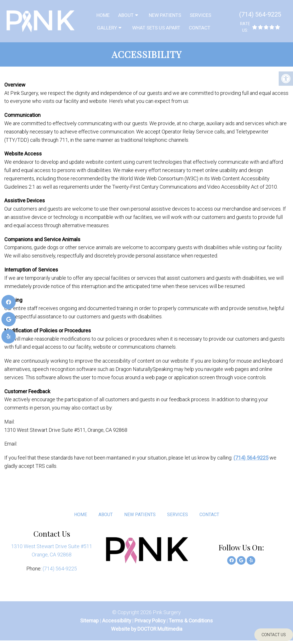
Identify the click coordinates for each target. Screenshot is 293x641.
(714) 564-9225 (260, 14)
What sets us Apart (156, 28)
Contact (199, 28)
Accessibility (116, 621)
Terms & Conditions (191, 621)
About (126, 15)
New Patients (165, 15)
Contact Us (274, 634)
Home (103, 15)
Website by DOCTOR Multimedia (146, 629)
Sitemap (88, 621)
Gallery (107, 28)
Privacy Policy (150, 621)
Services (200, 15)
